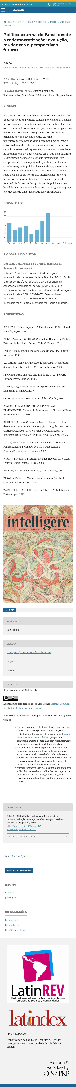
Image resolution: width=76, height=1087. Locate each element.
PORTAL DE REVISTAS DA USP (17, 4)
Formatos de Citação (22, 836)
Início (7, 22)
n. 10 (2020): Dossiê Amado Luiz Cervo (47, 22)
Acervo (17, 22)
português (11, 897)
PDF (11, 610)
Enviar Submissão (19, 870)
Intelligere (16, 9)
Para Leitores (12, 919)
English (9, 892)
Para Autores (12, 924)
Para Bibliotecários (15, 930)
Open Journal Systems (17, 856)
